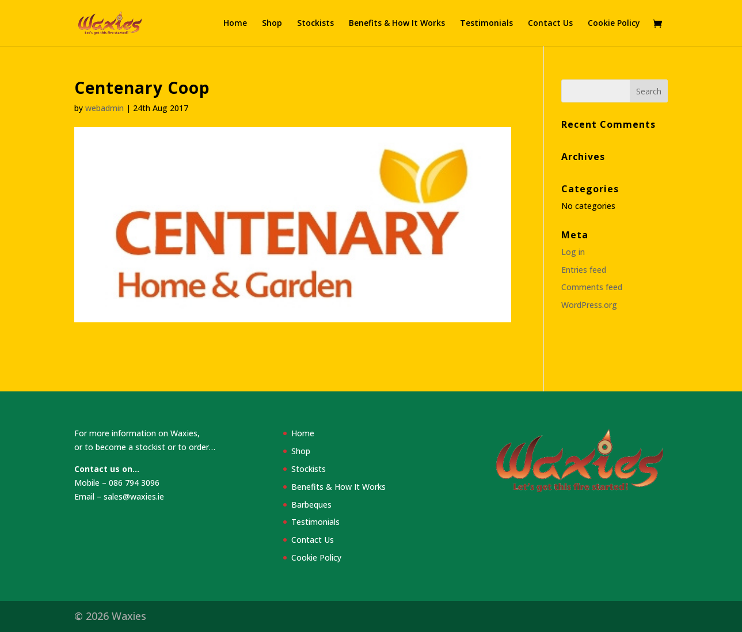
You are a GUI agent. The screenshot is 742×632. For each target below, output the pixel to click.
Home (235, 23)
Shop (272, 23)
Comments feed (591, 286)
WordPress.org (589, 304)
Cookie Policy (614, 23)
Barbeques (311, 504)
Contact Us (550, 23)
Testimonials (486, 23)
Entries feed (583, 269)
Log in (573, 251)
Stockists (315, 23)
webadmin (104, 107)
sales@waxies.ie (134, 496)
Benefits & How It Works (397, 23)
